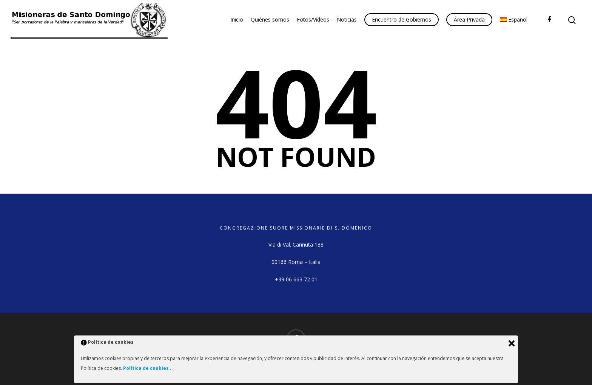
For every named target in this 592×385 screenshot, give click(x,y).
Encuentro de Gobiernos (401, 19)
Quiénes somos (270, 19)
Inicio (236, 19)
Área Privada (469, 19)
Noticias (347, 19)
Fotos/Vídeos (313, 19)
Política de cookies (146, 368)
